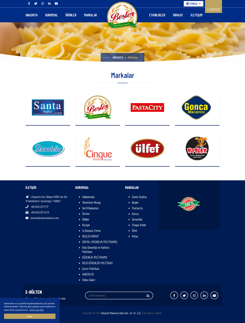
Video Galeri (88, 280)
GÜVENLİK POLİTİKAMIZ (94, 257)
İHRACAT (178, 15)
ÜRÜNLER (71, 15)
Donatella (137, 219)
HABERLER (88, 274)
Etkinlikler (157, 15)
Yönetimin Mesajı (91, 202)
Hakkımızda (88, 197)
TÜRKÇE (192, 3)
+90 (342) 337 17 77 (39, 206)
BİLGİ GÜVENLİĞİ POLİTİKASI (97, 263)
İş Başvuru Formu (91, 230)
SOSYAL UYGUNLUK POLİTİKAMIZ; (100, 242)
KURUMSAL (51, 15)
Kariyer (86, 225)
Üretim (85, 214)
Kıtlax (135, 236)
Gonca (135, 214)
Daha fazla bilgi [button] (37, 310)
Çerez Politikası (90, 269)
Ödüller (85, 219)
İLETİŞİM (196, 15)
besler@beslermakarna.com (45, 218)
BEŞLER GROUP (90, 236)
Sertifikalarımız (90, 208)
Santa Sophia (139, 197)
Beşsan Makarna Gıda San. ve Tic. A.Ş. (121, 313)
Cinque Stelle (139, 225)
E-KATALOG (213, 9)
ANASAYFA (32, 15)
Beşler (135, 202)
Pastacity (137, 208)
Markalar (90, 15)
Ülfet (134, 230)
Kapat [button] (29, 316)
